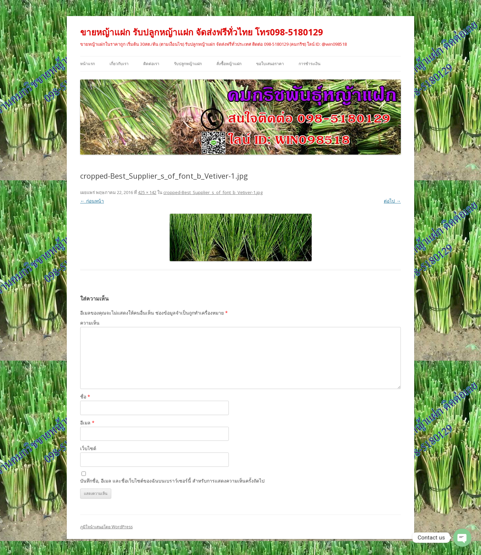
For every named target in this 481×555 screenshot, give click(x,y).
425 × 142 (147, 192)
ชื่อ (85, 396)
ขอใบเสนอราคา (270, 63)
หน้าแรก (87, 63)
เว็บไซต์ (88, 448)
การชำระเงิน (309, 63)
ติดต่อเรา (151, 63)
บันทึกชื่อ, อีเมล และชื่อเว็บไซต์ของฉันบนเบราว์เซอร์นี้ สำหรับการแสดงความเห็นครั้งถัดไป (172, 481)
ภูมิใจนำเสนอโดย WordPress (106, 527)
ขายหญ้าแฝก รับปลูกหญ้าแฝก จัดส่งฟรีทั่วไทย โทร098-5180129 (201, 32)
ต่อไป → (392, 201)
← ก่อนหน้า (92, 201)
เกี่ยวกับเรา (119, 63)
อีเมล (87, 422)
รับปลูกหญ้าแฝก (188, 63)
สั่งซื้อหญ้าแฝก (229, 63)
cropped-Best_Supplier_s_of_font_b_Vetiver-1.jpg (213, 192)
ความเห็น (90, 323)
